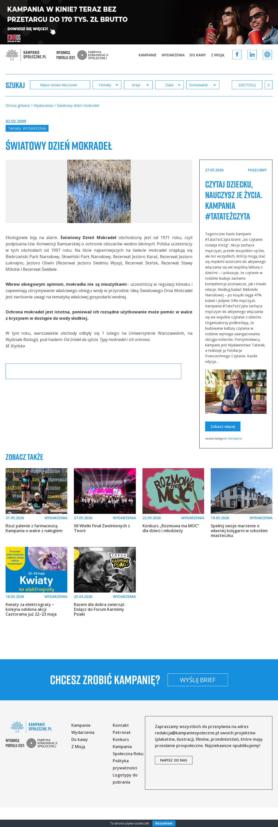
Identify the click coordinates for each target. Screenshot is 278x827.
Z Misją (217, 55)
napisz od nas (173, 779)
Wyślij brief (231, 699)
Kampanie (148, 55)
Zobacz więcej (222, 446)
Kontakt (121, 745)
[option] (99, 200)
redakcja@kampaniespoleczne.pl (187, 752)
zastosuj (254, 84)
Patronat (122, 752)
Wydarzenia (173, 55)
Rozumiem (163, 823)
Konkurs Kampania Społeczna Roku (128, 766)
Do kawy (198, 55)
